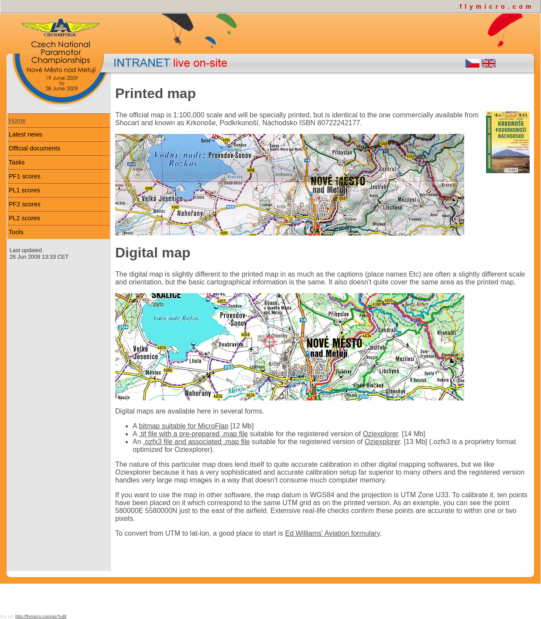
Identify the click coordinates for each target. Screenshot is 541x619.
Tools (16, 232)
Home (17, 120)
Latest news (25, 134)
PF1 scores (25, 176)
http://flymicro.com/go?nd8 (40, 616)
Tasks (17, 162)
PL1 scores (24, 190)
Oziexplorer (380, 434)
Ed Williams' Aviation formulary (332, 533)
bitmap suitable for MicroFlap (183, 426)
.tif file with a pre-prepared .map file (193, 434)
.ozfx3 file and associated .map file (196, 441)
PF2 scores (25, 204)
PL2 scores (24, 218)
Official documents (34, 148)
